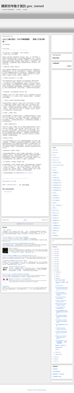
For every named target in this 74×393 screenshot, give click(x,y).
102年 (54, 150)
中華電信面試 (56, 190)
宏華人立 (55, 213)
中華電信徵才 (56, 182)
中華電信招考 (56, 185)
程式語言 (55, 218)
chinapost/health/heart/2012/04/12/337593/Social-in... (61, 289)
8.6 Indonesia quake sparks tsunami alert (60, 328)
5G (53, 155)
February (58, 354)
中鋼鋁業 (55, 195)
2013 (55, 268)
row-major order (59, 285)
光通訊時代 (55, 369)
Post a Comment (8, 191)
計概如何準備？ (5, 286)
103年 (54, 152)
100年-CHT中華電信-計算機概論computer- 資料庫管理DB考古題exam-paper (19, 255)
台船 (54, 202)
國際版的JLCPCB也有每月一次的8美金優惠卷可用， (20, 279)
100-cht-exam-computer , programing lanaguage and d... (61, 316)
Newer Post (5, 220)
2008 (55, 359)
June (57, 274)
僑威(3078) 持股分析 (13, 248)
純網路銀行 (55, 220)
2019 (55, 255)
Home (25, 220)
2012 (55, 270)
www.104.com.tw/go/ (27, 172)
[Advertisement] (38, 22)
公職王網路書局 (56, 371)
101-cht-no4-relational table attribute (60, 297)
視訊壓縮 (55, 215)
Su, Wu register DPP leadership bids (60, 308)
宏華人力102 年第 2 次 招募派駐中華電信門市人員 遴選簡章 (15, 274)
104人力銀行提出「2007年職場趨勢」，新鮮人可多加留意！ (61, 342)
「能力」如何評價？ (6, 230)
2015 (55, 263)
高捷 (54, 233)
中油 (54, 175)
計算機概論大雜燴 (57, 376)
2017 (55, 259)
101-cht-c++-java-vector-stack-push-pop (61, 301)
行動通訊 (55, 223)
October (58, 272)
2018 (55, 257)
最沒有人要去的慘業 (60, 280)
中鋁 (54, 192)
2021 (55, 251)
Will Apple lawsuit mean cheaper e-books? (61, 304)
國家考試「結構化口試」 (61, 345)
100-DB (57, 349)
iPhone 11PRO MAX (57, 165)
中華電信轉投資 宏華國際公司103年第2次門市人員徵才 (14, 260)
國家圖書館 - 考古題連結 (58, 374)
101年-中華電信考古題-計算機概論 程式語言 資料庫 (61, 312)
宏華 (54, 208)
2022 (55, 249)
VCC (54, 167)
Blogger (44, 390)
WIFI (54, 170)
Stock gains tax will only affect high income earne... (61, 337)
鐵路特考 (55, 230)
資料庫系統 (55, 228)
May (57, 276)
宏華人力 (55, 210)
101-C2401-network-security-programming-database (61, 294)
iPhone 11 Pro (56, 162)
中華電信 (55, 177)
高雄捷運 (55, 235)
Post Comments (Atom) (28, 223)
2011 (55, 357)
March (57, 352)
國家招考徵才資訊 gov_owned (22, 6)
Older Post (45, 220)
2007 (55, 361)
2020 (55, 253)
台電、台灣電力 (56, 205)
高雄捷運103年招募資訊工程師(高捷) (17, 266)
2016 (55, 261)
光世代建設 (55, 197)
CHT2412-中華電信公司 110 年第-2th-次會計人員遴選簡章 (15, 237)
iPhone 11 (55, 160)
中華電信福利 (56, 187)
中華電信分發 (56, 180)
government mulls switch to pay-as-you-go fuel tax (61, 333)
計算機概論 (55, 225)
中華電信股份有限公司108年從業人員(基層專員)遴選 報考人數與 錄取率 (18, 243)
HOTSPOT (55, 157)
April (57, 278)
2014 (55, 266)
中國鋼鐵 (55, 172)
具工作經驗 (55, 200)
